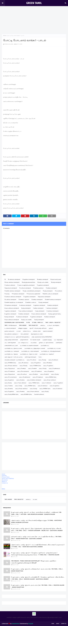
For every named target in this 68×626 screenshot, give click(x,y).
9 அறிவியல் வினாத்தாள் (22, 316)
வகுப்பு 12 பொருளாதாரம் (11, 377)
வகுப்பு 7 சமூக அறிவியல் (20, 382)
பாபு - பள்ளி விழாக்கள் (10, 342)
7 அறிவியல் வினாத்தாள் (51, 308)
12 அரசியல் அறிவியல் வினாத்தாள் (13, 296)
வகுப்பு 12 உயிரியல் (22, 374)
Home (4, 35)
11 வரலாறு (7, 293)
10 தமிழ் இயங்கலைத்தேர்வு (28, 282)
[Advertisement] (34, 19)
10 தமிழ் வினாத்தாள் (56, 282)
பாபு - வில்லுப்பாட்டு (23, 342)
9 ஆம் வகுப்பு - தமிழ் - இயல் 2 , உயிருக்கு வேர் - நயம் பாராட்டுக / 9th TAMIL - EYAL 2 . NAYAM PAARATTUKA (37, 570)
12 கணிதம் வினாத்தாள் (37, 299)
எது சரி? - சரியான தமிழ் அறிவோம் (38, 328)
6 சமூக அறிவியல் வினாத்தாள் (12, 308)
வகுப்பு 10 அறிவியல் (23, 362)
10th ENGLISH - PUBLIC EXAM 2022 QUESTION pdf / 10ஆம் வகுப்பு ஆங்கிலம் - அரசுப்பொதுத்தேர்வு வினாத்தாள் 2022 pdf (34, 562)
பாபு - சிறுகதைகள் (58, 339)
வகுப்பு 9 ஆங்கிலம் (9, 391)
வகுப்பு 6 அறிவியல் (53, 359)
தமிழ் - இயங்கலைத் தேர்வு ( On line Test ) (42, 337)
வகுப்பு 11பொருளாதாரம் (23, 371)
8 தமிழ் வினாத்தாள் (9, 316)
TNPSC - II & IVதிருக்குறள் (11, 325)
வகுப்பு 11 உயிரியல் (31, 359)
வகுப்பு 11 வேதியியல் (10, 371)
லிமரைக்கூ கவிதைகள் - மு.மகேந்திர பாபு (14, 359)
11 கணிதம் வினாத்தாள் (51, 288)
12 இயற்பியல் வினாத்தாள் (44, 296)
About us (4, 481)
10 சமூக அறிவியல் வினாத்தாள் (12, 282)
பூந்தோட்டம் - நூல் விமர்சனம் (46, 342)
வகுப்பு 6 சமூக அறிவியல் (50, 380)
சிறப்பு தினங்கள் (25, 334)
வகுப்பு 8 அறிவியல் (42, 385)
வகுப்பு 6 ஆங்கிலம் (9, 380)
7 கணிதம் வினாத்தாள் (38, 308)
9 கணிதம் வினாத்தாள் (49, 316)
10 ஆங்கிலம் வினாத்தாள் (29, 279)
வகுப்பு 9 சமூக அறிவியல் (33, 391)
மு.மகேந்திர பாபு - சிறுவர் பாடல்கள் (28, 354)
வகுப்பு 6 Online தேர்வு (50, 377)
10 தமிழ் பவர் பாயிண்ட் (43, 282)
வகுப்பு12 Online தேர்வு (26, 394)
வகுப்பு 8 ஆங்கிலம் (54, 385)
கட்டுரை (19, 331)
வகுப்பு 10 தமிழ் (23, 365)
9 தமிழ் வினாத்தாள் (39, 319)
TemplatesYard (15, 623)
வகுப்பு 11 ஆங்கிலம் (48, 365)
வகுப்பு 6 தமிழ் (8, 382)
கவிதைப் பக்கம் (37, 331)
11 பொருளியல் (58, 291)
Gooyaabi (30, 623)
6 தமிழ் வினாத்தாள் (26, 308)
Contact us (5, 483)
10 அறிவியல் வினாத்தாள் (14, 279)
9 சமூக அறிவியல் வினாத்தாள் (12, 319)
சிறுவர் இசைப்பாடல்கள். (37, 334)
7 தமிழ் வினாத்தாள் (39, 311)
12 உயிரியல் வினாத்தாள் (10, 299)
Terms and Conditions (8, 478)
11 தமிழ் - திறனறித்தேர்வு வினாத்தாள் (32, 291)
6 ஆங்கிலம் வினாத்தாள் (39, 305)
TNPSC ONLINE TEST (33, 325)
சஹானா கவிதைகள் (48, 331)
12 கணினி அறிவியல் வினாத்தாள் (53, 299)
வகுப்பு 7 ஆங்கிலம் (58, 382)
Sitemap (4, 475)
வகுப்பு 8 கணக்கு (9, 388)
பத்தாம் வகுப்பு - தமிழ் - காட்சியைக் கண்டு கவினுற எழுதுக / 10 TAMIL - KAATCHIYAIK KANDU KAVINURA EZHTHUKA (36, 521)
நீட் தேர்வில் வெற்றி (35, 339)
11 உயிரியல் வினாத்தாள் (25, 288)
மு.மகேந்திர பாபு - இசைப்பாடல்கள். (13, 348)
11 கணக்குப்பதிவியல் (38, 288)
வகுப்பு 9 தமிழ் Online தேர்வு (11, 394)
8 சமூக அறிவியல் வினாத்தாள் (39, 314)
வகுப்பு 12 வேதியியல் (36, 371)
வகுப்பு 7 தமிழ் (18, 385)
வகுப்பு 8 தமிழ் (33, 388)
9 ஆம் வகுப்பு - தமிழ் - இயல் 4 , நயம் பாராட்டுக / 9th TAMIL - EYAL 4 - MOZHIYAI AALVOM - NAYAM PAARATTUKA (37, 586)
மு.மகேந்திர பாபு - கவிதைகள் (12, 351)
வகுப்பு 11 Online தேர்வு (35, 365)
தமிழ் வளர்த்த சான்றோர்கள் (11, 339)
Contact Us (63, 623)
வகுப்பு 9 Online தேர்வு (44, 388)
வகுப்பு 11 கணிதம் (21, 368)
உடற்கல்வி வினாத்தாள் (10, 328)
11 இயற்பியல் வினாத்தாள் (11, 288)
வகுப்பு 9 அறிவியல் (57, 388)
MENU (3, 489)
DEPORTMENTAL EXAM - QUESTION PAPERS (14, 322)
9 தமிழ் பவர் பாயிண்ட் (26, 319)
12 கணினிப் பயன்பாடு (30, 302)
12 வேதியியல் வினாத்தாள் (11, 305)
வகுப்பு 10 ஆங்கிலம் (36, 362)
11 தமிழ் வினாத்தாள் (48, 291)
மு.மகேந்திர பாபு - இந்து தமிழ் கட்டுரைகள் (34, 348)
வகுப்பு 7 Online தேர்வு (34, 382)
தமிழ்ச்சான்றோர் (24, 339)
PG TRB (28, 322)
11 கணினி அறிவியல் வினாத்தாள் (12, 291)
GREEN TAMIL (34, 3)
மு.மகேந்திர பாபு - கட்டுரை (54, 348)
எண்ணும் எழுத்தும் (22, 328)
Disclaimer (5, 480)
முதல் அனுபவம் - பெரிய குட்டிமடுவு (13, 357)
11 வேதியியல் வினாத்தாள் (18, 293)
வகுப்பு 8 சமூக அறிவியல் (21, 388)
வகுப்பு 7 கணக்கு (9, 385)
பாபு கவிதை (33, 342)
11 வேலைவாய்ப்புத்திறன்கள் (33, 293)
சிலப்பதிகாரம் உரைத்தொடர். (11, 334)
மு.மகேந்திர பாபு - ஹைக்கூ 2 (47, 354)
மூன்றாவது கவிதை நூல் (30, 357)
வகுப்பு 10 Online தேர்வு (10, 362)
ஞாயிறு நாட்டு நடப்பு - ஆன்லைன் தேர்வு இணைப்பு (17, 337)
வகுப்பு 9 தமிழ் (45, 391)
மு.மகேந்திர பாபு (45, 345)
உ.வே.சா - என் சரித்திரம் (53, 325)
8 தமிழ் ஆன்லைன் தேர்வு (54, 314)
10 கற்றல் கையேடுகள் (55, 279)
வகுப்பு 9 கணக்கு (20, 391)
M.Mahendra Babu (9, 44)
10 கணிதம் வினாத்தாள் (42, 279)
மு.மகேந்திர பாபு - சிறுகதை (11, 354)
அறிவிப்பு (42, 325)
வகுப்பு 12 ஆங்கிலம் (49, 371)
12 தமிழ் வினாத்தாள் (43, 302)
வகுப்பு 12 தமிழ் (42, 359)
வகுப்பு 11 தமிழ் (42, 368)
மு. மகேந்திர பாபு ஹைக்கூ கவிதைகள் (29, 345)
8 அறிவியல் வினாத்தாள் (52, 311)
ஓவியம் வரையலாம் (9, 331)
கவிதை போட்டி (27, 331)
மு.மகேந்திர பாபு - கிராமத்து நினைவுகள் (50, 351)
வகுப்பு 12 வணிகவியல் (24, 377)
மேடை (40, 357)
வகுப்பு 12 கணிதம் (33, 374)
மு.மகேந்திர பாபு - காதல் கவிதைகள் (30, 351)
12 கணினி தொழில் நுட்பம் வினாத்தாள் (14, 302)
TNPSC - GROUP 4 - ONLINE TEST (52, 322)
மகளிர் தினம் (59, 342)
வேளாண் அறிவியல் (39, 394)
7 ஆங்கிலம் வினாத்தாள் (10, 311)
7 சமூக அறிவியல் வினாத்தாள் (25, 311)
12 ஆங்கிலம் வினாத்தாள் (29, 296)
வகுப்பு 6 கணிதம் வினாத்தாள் (34, 380)
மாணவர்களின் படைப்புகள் (11, 345)
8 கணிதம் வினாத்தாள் (24, 314)
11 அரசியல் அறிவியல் (10, 285)
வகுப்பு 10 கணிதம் (47, 362)
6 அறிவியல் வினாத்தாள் (25, 305)
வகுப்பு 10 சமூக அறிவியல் (11, 365)
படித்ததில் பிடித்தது (47, 339)
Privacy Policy (6, 477)
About (57, 623)
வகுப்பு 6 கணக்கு (20, 380)
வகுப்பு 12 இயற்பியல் (10, 374)
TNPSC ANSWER (22, 325)
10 (5, 279)
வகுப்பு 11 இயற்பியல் (10, 368)
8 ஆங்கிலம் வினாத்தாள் (10, 314)
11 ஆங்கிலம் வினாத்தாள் (43, 285)
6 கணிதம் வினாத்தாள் (52, 305)
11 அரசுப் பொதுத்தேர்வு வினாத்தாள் (26, 285)
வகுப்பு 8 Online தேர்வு (29, 385)
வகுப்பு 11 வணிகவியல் (54, 368)
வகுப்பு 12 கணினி (44, 374)
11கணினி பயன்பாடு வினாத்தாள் (50, 293)
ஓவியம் (51, 328)
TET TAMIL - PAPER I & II (37, 322)
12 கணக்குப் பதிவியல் (24, 299)
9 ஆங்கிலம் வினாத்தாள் (36, 316)
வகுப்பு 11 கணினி (32, 368)
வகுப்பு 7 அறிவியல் (46, 382)
